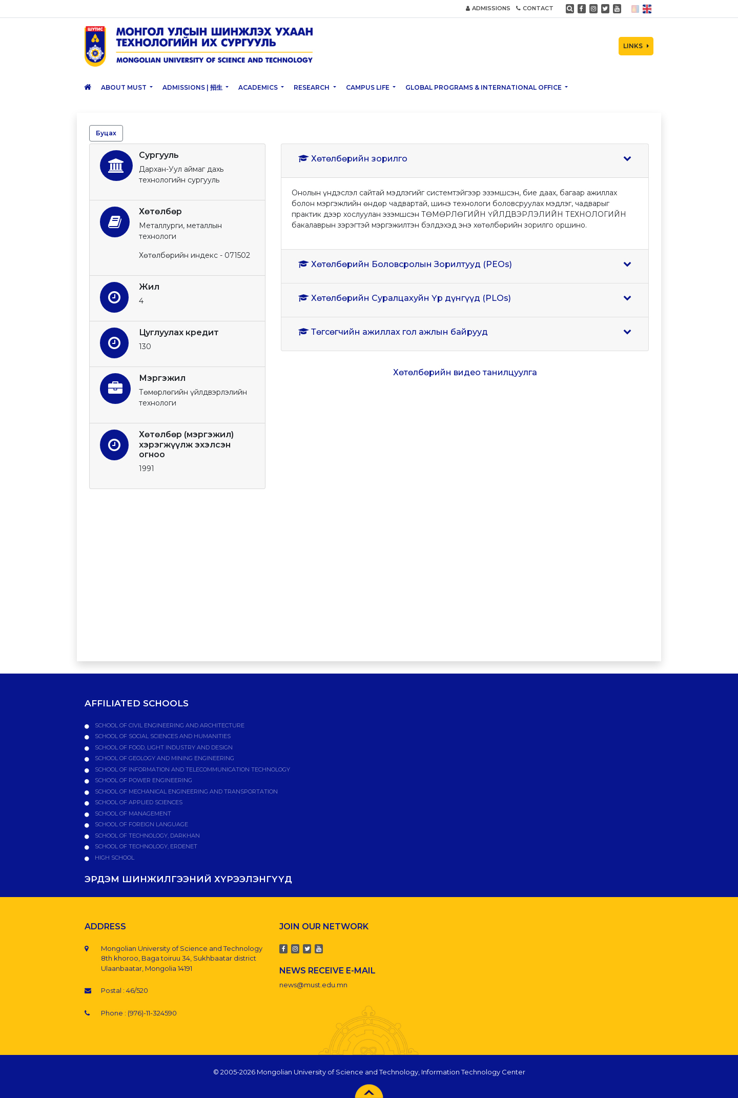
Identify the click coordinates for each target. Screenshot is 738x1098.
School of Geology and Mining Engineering (163, 758)
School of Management (132, 813)
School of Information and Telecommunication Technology (191, 769)
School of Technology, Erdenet (145, 846)
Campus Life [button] (368, 87)
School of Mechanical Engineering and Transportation (185, 791)
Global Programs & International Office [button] (484, 87)
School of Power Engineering (142, 780)
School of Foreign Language (140, 824)
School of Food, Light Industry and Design (163, 747)
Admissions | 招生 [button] (193, 87)
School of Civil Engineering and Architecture (168, 725)
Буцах (106, 133)
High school (113, 857)
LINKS (636, 46)
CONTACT (535, 8)
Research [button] (312, 87)
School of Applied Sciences (137, 802)
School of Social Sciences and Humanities (162, 736)
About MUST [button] (124, 87)
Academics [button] (258, 87)
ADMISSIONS (488, 8)
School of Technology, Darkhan (146, 835)
